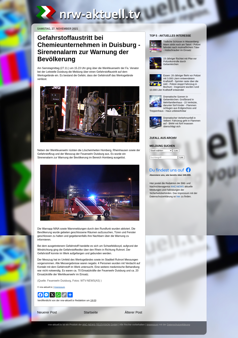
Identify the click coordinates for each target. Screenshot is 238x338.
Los (181, 157)
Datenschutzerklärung (178, 324)
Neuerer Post (47, 312)
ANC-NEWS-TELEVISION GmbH (100, 324)
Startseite (91, 312)
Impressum (59, 287)
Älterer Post (133, 312)
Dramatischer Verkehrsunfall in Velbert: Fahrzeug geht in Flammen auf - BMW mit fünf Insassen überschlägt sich (181, 122)
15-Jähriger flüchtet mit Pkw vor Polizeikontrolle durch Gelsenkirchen (180, 61)
